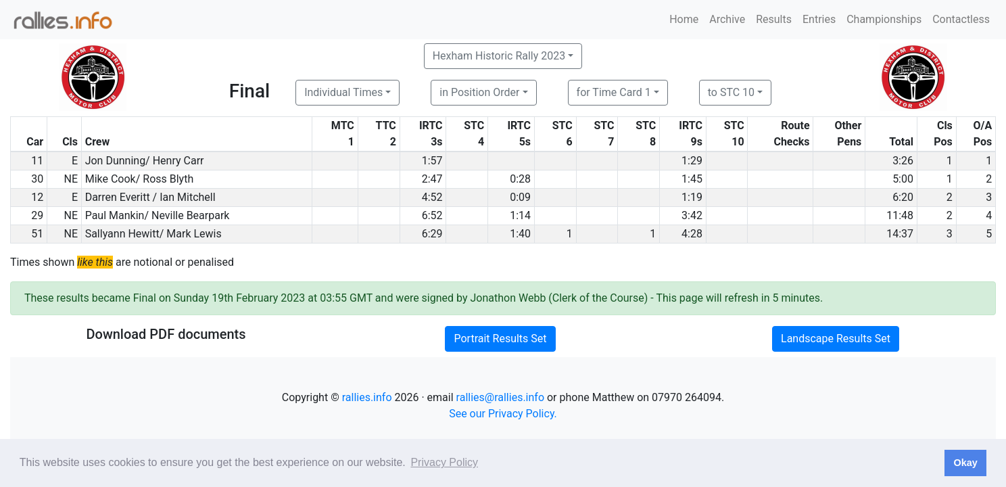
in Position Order (479, 92)
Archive (727, 19)
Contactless (961, 19)
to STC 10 (731, 92)
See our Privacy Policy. (503, 413)
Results (774, 19)
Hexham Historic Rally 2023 (499, 55)
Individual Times (343, 92)
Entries (819, 19)
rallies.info (367, 397)
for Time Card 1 (614, 92)
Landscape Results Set (835, 338)
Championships (883, 19)
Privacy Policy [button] (444, 462)
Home (683, 19)
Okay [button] (965, 462)
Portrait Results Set (500, 338)
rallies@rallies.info (500, 397)
